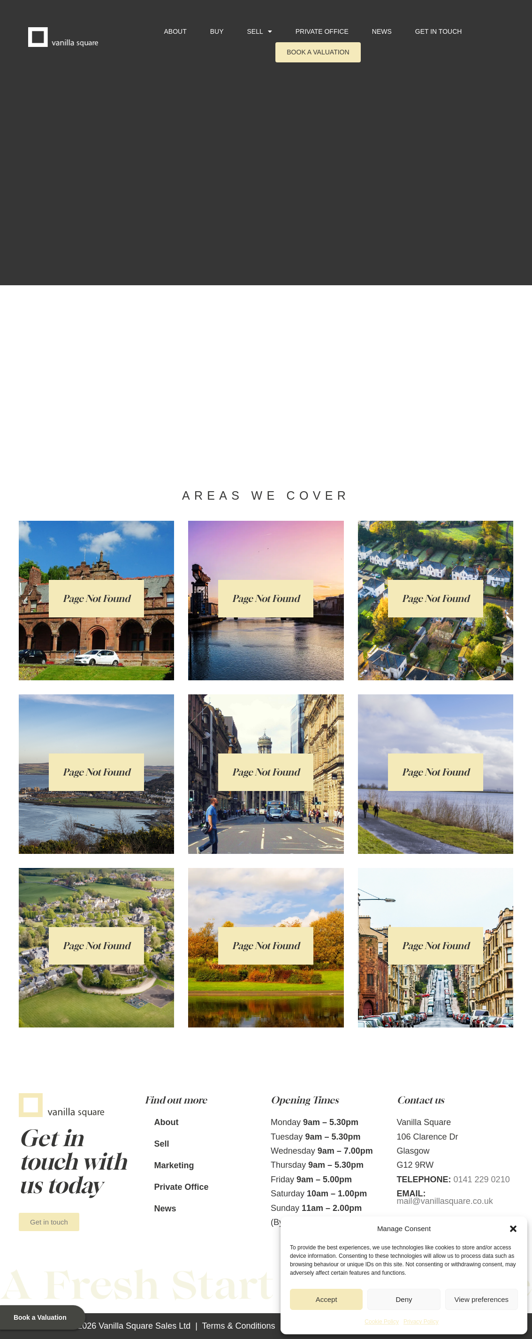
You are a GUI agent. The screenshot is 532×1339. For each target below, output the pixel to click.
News (382, 31)
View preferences (482, 1299)
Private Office (322, 31)
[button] (513, 1228)
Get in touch (438, 31)
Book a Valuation (318, 52)
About (175, 31)
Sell (259, 31)
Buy (217, 31)
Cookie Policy (382, 1321)
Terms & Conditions (238, 1326)
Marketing (174, 1165)
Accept (326, 1299)
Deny (403, 1299)
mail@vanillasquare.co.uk (445, 1201)
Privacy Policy (421, 1321)
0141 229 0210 (482, 1179)
